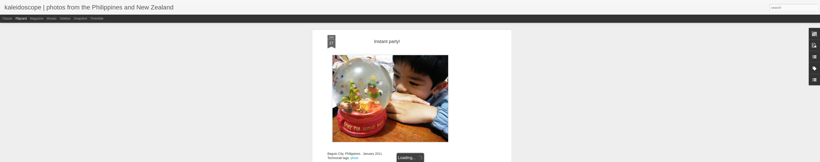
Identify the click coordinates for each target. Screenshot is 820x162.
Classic (7, 18)
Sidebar (65, 18)
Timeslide (96, 18)
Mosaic (51, 18)
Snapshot (80, 18)
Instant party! (387, 40)
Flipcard (21, 18)
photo (354, 157)
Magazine (37, 18)
